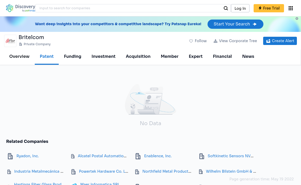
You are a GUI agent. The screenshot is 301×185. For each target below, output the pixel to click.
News (248, 56)
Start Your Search (235, 24)
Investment (104, 56)
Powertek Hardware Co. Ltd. (104, 171)
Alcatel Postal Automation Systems (110, 156)
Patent (47, 56)
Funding (72, 56)
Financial (222, 56)
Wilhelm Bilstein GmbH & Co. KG (236, 171)
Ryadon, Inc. (27, 156)
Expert (196, 56)
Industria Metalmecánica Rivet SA (45, 171)
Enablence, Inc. (158, 156)
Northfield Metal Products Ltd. (170, 171)
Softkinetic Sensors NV (229, 156)
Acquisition (138, 56)
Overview (19, 56)
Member (170, 56)
